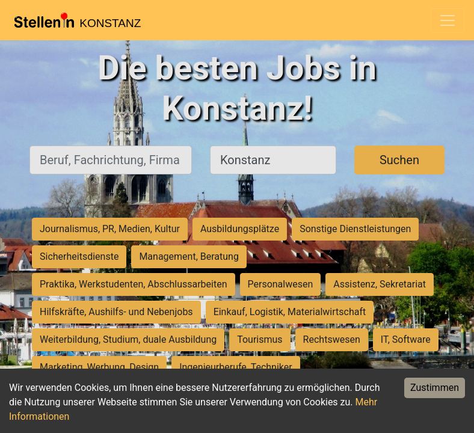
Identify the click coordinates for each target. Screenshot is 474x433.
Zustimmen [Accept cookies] (434, 387)
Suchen (399, 160)
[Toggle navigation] (447, 20)
